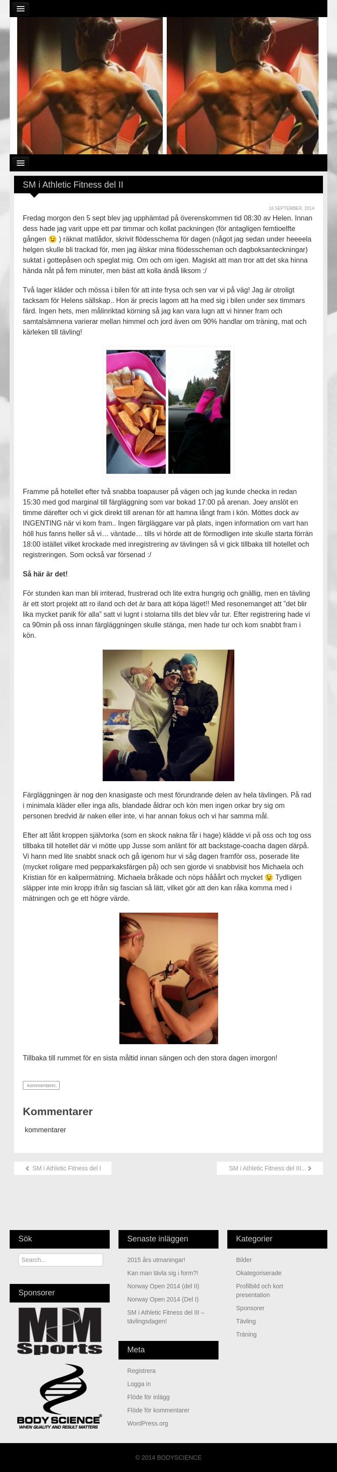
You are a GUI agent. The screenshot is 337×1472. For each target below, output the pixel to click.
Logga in (139, 1383)
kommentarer (40, 1085)
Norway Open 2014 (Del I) (163, 1299)
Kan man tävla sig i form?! (162, 1272)
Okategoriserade (259, 1272)
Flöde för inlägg (148, 1397)
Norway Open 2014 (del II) (163, 1286)
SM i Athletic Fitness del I (63, 1168)
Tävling (246, 1321)
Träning (246, 1334)
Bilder (244, 1259)
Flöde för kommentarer (158, 1410)
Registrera (141, 1370)
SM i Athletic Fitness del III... (269, 1168)
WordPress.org (147, 1423)
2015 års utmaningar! (156, 1259)
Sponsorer (250, 1308)
